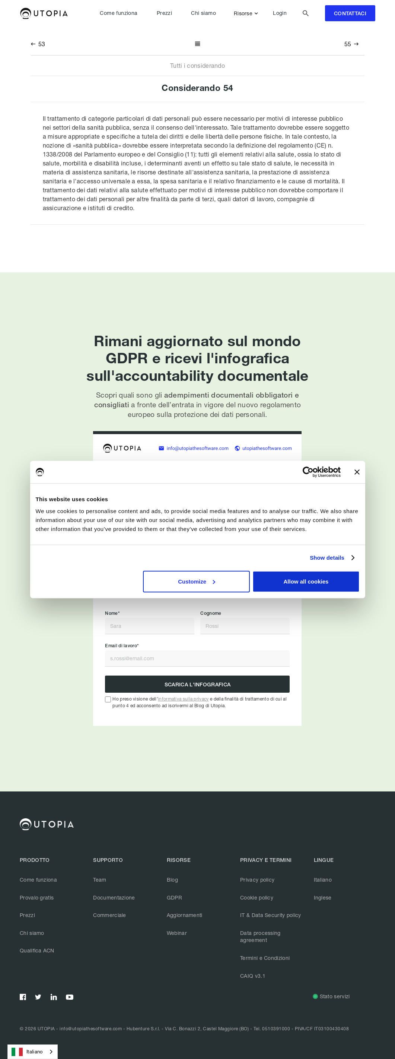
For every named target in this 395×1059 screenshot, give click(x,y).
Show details (327, 557)
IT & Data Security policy (270, 915)
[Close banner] (357, 472)
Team (99, 879)
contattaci (350, 13)
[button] (247, 13)
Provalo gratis (37, 897)
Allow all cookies (306, 581)
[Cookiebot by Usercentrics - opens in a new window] (308, 472)
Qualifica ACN (37, 950)
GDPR (174, 897)
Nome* (112, 613)
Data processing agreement (260, 936)
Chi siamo (203, 13)
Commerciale (109, 915)
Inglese (323, 897)
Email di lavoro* (121, 645)
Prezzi (164, 13)
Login (280, 13)
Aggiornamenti (185, 915)
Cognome (210, 613)
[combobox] (32, 1051)
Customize (196, 581)
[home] (44, 13)
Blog (172, 879)
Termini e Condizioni (265, 958)
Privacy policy (257, 879)
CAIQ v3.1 (252, 976)
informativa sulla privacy (183, 699)
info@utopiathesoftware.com (91, 1028)
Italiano (323, 879)
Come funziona (118, 13)
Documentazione (114, 897)
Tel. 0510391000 (272, 1028)
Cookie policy (256, 897)
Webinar (177, 933)
